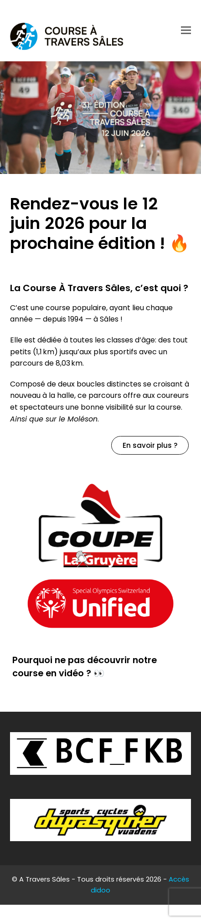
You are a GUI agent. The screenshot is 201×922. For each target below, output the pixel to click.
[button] (186, 30)
